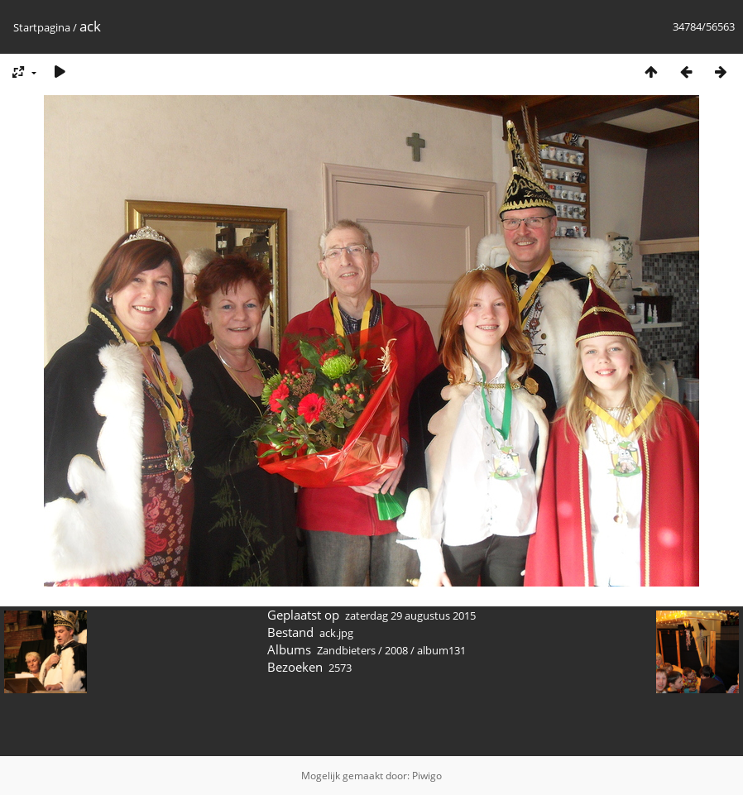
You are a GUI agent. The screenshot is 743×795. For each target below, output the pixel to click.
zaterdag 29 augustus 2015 (410, 615)
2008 (396, 650)
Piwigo (427, 776)
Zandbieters (346, 650)
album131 (441, 650)
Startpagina (41, 27)
